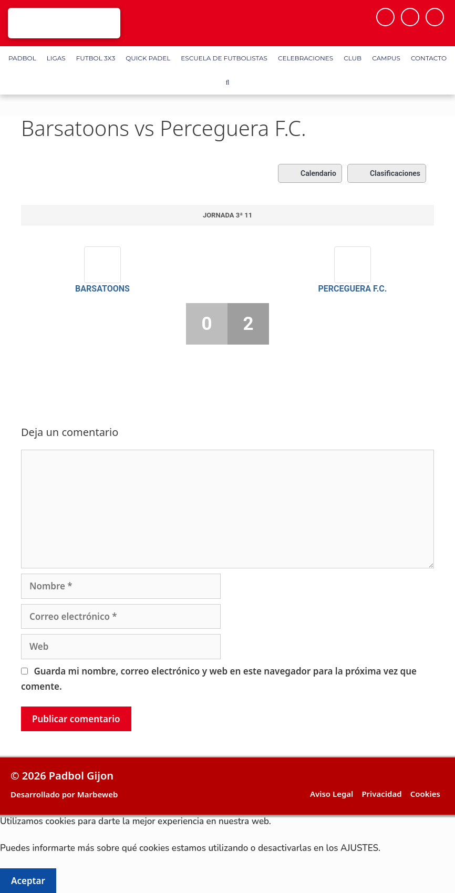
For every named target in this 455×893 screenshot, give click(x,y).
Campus (386, 58)
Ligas (56, 58)
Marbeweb (97, 794)
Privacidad (381, 793)
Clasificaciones (386, 173)
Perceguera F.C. (352, 289)
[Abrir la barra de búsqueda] (227, 82)
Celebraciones (305, 58)
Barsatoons (102, 289)
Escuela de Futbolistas (224, 58)
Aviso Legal (331, 793)
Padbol (22, 58)
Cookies (425, 793)
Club (352, 58)
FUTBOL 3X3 (95, 58)
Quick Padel (148, 58)
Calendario (310, 173)
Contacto (429, 58)
